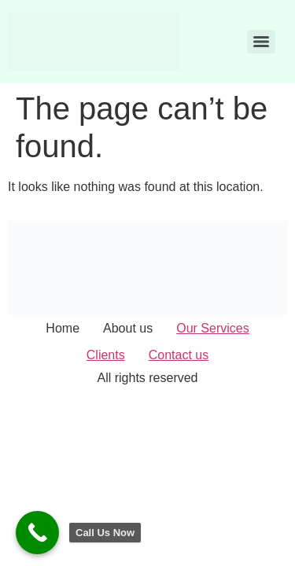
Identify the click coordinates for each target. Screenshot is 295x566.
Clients (106, 355)
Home (62, 328)
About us (128, 328)
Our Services (212, 328)
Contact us (178, 355)
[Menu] (261, 41)
